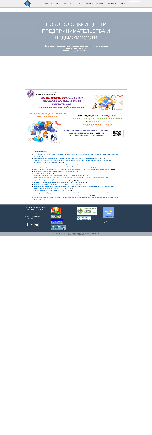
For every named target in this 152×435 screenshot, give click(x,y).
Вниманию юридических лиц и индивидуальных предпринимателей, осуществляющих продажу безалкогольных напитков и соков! (67, 158)
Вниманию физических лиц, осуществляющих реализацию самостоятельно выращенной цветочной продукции (62, 195)
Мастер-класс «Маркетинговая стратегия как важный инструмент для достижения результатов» (58, 175)
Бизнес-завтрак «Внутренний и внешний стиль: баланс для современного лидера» (54, 184)
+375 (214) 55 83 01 (30, 216)
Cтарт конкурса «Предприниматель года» (44, 179)
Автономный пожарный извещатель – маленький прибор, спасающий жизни (53, 171)
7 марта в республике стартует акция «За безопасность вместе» (50, 190)
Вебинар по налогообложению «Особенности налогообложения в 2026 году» (53, 181)
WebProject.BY (80, 234)
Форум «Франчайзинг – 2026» (41, 173)
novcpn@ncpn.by (33, 213)
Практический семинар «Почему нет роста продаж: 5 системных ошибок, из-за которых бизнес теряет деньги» (62, 167)
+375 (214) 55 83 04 (30, 218)
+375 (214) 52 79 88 (30, 220)
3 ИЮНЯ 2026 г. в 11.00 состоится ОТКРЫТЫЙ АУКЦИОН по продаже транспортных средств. (57, 164)
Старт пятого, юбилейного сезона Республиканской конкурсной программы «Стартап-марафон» (58, 182)
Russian (130, 1)
